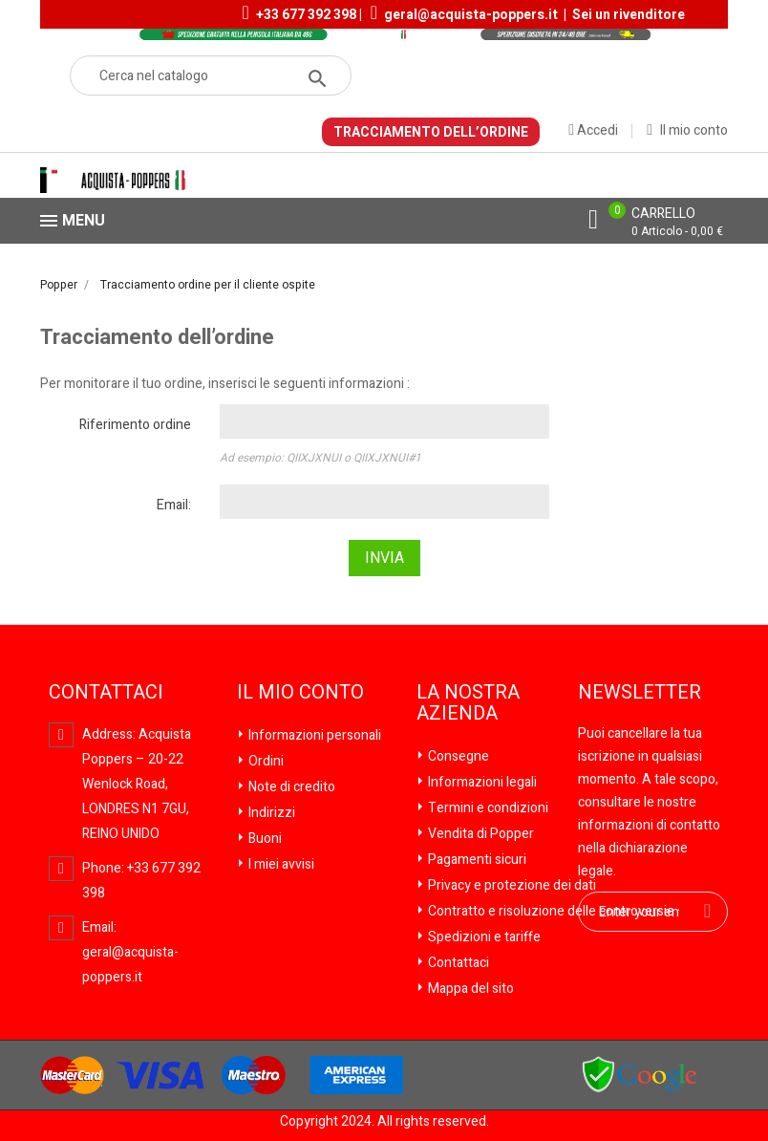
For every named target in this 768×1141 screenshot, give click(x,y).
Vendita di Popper (479, 834)
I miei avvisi (279, 864)
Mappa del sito (469, 989)
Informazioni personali (313, 735)
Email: (174, 505)
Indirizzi (270, 813)
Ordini (264, 761)
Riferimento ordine (135, 425)
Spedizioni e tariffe (483, 937)
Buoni (263, 839)
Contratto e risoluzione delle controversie (549, 911)
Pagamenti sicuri (475, 860)
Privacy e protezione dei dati (510, 885)
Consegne (457, 756)
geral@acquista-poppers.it (471, 15)
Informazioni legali (481, 782)
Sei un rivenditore (628, 15)
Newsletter (639, 692)
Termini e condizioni (486, 808)
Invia (384, 558)
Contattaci (457, 963)
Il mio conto (300, 692)
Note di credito (290, 787)
